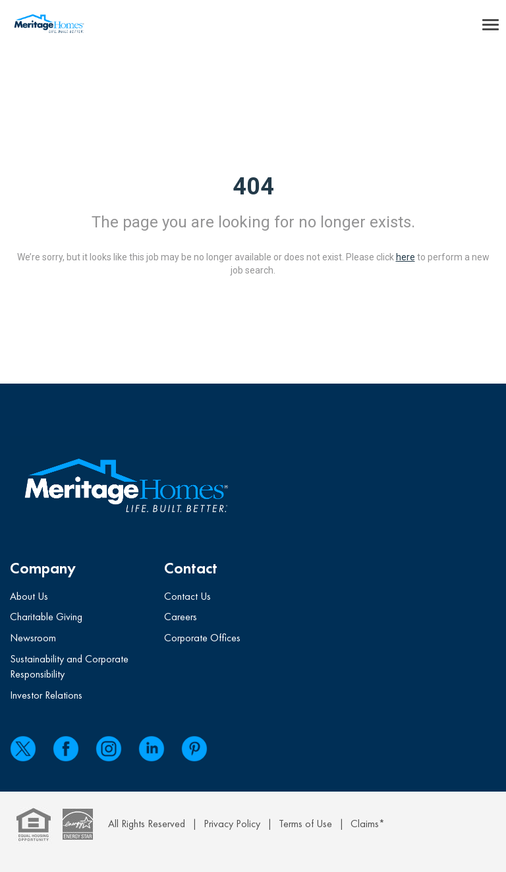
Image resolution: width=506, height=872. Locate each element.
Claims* (368, 823)
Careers (180, 617)
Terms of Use (305, 823)
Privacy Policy (232, 823)
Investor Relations (46, 695)
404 (253, 186)
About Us (29, 596)
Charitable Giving (46, 617)
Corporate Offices (202, 638)
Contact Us (187, 596)
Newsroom (33, 638)
